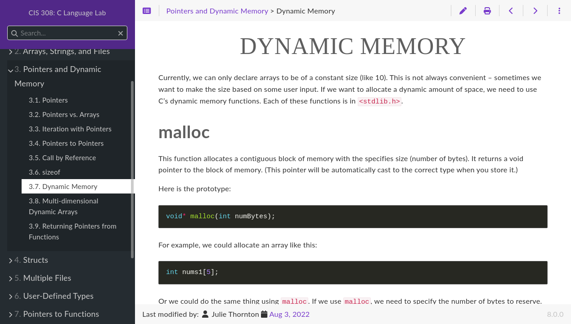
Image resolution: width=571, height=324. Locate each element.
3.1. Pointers (48, 100)
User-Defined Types (54, 296)
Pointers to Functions (56, 314)
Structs (31, 260)
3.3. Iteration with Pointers (70, 129)
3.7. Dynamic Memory (63, 186)
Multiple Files (42, 278)
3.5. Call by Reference (62, 157)
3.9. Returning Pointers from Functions (73, 231)
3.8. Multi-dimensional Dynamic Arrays (64, 206)
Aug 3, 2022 (290, 314)
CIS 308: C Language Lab (67, 13)
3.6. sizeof (44, 172)
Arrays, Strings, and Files (62, 51)
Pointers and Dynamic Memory (57, 76)
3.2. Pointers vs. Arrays (64, 114)
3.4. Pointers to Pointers (66, 143)
